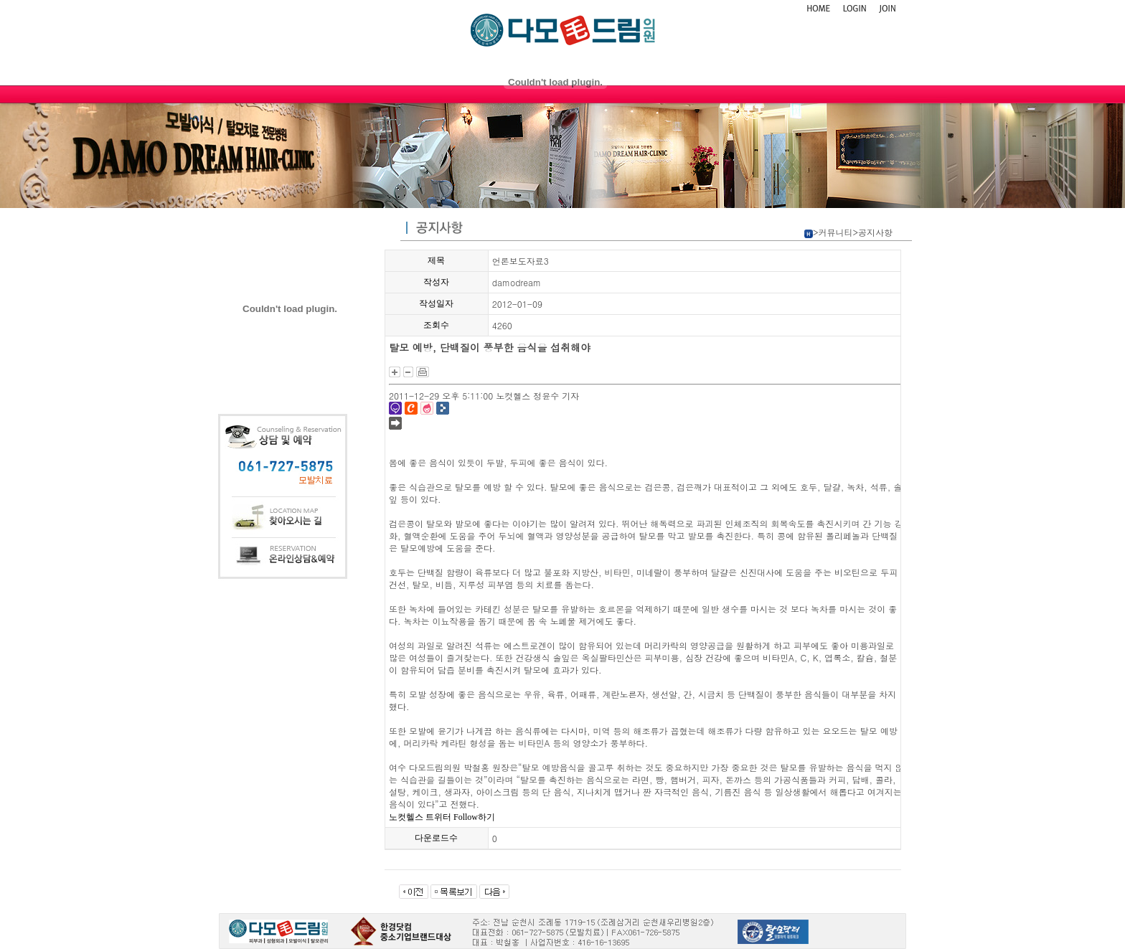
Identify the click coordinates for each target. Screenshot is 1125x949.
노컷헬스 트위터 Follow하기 (442, 817)
